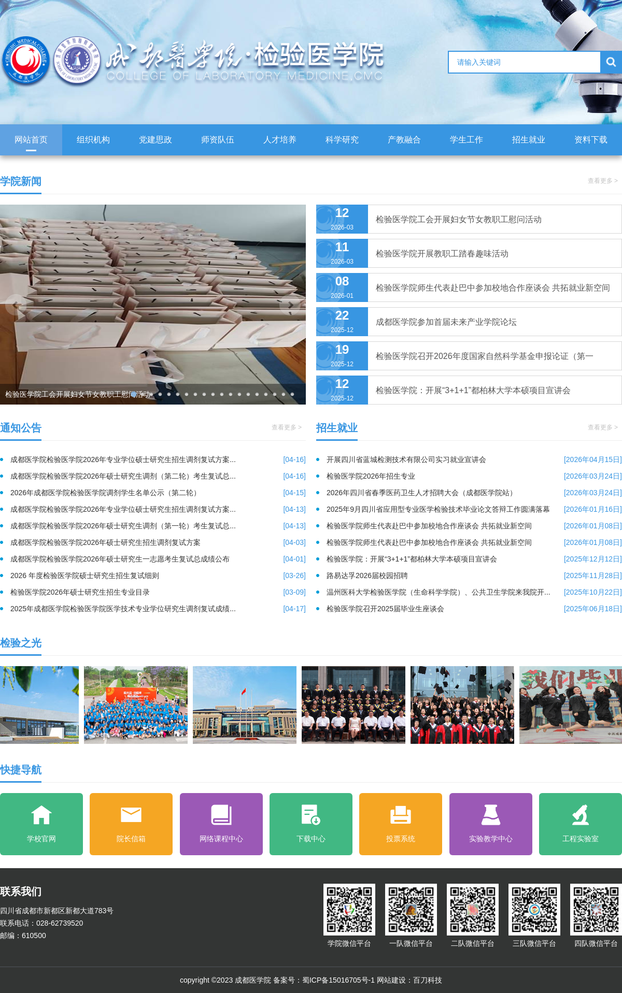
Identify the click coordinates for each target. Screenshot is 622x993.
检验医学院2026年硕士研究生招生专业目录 (158, 592)
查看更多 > (603, 180)
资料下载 (590, 139)
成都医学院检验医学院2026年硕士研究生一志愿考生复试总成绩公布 (158, 559)
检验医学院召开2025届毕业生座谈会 (474, 608)
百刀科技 (427, 980)
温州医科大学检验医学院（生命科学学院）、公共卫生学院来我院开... (474, 592)
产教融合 (404, 139)
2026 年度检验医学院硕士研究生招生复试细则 (158, 575)
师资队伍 (217, 139)
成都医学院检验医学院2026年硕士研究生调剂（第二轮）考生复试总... (158, 476)
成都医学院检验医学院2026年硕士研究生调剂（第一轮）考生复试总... (158, 525)
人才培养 (279, 139)
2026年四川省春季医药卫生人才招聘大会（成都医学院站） (474, 492)
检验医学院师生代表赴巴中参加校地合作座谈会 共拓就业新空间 (474, 525)
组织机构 (93, 139)
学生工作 (466, 139)
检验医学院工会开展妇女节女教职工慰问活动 (77, 394)
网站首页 (31, 139)
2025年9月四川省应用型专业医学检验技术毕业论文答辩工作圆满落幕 (474, 509)
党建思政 (155, 139)
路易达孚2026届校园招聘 (474, 575)
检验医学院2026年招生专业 (474, 476)
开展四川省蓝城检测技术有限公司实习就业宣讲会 (474, 459)
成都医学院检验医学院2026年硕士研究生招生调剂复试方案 (158, 542)
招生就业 (528, 139)
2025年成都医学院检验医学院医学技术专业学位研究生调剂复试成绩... (158, 608)
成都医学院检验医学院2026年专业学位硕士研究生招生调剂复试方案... (158, 459)
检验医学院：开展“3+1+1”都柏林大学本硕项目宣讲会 (474, 559)
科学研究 (342, 139)
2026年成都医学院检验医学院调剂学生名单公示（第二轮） (158, 492)
